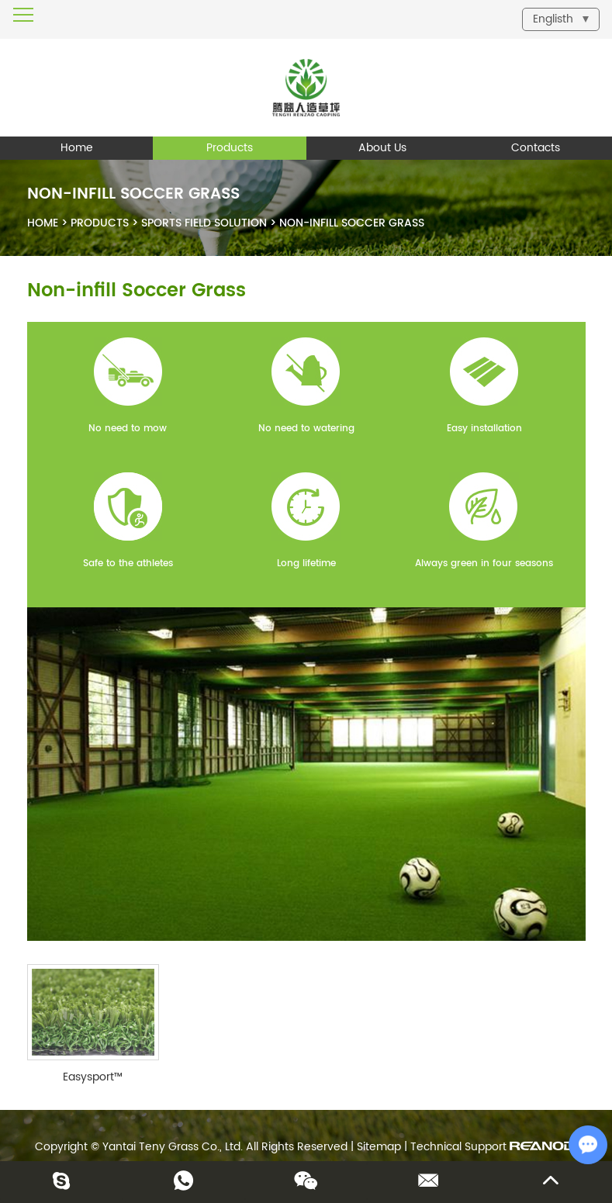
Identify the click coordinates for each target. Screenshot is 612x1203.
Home (77, 148)
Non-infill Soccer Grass (351, 223)
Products (229, 148)
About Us (382, 148)
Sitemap (379, 1147)
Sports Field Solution (204, 223)
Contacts (535, 148)
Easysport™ (93, 1077)
